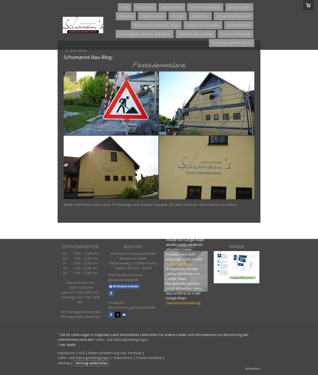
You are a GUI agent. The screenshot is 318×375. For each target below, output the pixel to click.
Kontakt (178, 16)
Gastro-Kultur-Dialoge (196, 34)
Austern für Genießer (203, 25)
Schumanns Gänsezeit (233, 16)
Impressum (66, 353)
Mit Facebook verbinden (124, 286)
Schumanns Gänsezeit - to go (156, 25)
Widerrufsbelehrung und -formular (115, 353)
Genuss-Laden (239, 7)
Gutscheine (145, 7)
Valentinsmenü (238, 25)
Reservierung (172, 7)
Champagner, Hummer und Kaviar (145, 34)
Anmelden (252, 368)
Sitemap (64, 363)
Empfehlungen (152, 16)
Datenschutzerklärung (183, 303)
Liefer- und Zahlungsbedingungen (122, 339)
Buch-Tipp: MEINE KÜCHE (231, 43)
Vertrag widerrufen (92, 363)
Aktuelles (126, 16)
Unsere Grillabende (235, 34)
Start (124, 7)
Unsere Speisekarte (205, 7)
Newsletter (200, 16)
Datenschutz (123, 358)
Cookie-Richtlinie (178, 264)
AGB (81, 353)
